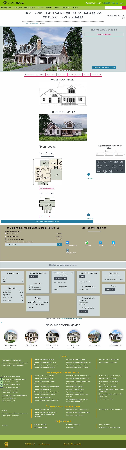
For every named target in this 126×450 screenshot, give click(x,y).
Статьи (57, 8)
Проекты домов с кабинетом (42, 399)
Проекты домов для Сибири (42, 411)
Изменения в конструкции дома (15, 241)
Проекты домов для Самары (75, 417)
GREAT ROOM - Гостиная (98, 162)
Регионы (40, 8)
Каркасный (33, 278)
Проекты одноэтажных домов (11, 378)
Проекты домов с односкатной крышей (78, 377)
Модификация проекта (73, 426)
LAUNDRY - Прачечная (98, 171)
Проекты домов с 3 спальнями (43, 380)
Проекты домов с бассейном (43, 391)
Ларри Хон (49, 8)
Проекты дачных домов (9, 400)
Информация (105, 67)
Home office (84, 313)
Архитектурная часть (12, 235)
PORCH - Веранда (116, 170)
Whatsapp (88, 245)
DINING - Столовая (104, 162)
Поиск (124, 7)
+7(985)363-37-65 (70, 253)
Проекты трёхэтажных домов (11, 389)
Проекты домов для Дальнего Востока (78, 414)
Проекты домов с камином (42, 386)
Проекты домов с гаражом (10, 394)
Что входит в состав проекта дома (109, 429)
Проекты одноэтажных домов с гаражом (14, 381)
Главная (26, 23)
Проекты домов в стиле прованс (76, 361)
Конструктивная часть (13, 238)
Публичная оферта (104, 426)
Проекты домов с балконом (107, 380)
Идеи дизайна (66, 8)
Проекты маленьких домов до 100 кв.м (78, 383)
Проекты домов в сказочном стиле (77, 367)
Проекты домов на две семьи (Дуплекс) (46, 402)
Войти (122, 3)
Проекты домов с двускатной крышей (110, 377)
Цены (113, 67)
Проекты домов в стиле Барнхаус (109, 361)
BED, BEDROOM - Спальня (106, 166)
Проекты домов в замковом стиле (44, 369)
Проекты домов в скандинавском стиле (78, 364)
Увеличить (90, 174)
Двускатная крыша (61, 280)
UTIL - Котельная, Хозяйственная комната (114, 166)
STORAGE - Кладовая (121, 166)
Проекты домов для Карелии (10, 417)
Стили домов (18, 8)
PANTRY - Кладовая (116, 162)
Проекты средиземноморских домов (77, 369)
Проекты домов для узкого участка (44, 396)
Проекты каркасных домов (74, 388)
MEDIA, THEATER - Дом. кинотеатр (111, 171)
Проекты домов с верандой (10, 392)
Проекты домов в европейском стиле (13, 367)
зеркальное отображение (104, 34)
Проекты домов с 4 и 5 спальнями (44, 383)
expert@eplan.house (71, 245)
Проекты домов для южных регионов (110, 411)
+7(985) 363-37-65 (110, 3)
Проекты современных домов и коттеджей (15, 365)
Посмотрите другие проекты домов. (71, 320)
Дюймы (107, 151)
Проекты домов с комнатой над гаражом (46, 394)
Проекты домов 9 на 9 (8, 402)
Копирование (70, 429)
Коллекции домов (29, 8)
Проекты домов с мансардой (10, 383)
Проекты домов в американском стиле (46, 367)
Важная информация (40, 429)
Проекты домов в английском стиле (45, 364)
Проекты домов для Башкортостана (77, 411)
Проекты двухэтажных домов (11, 386)
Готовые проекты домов (106, 400)
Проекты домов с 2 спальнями (108, 386)
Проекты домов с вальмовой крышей (77, 380)
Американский (109, 291)
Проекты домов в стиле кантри (11, 362)
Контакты (4, 427)
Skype (113, 245)
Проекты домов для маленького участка (46, 388)
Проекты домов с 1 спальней (107, 388)
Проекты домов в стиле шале (108, 364)
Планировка (96, 67)
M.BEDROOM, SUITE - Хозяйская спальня (99, 166)
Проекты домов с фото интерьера (109, 383)
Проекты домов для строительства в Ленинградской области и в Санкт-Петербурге (45, 416)
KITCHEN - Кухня (110, 162)
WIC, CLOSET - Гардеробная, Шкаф (104, 171)
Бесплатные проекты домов (74, 386)
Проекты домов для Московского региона (14, 415)
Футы (97, 151)
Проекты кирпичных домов (74, 394)
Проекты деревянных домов (75, 391)
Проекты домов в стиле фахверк (44, 361)
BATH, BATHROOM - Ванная (122, 162)
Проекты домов (6, 8)
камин (82, 278)
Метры (117, 151)
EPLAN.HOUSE (13, 2)
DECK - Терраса (122, 170)
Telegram (101, 245)
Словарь (75, 8)
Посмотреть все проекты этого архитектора (47, 223)
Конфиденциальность (40, 426)
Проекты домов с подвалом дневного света (15, 397)
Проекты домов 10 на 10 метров (44, 377)
